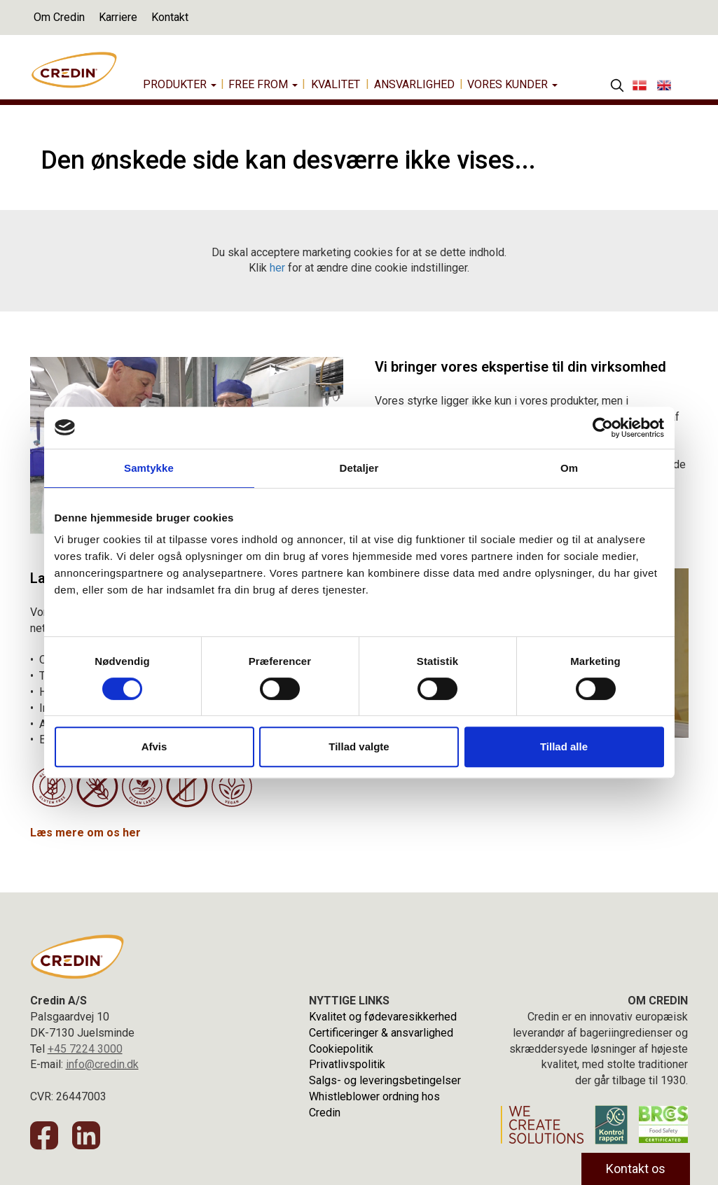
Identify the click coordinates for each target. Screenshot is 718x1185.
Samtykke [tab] (149, 468)
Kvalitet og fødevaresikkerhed (383, 1016)
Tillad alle (564, 746)
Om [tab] (569, 468)
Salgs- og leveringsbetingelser (385, 1080)
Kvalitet (335, 84)
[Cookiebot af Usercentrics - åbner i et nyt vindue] (602, 427)
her (277, 267)
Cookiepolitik (341, 1049)
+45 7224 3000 (85, 1049)
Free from (263, 84)
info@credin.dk (102, 1064)
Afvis (154, 746)
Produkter (179, 84)
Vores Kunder (512, 84)
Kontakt (169, 17)
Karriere (118, 17)
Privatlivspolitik (347, 1064)
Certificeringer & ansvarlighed (381, 1032)
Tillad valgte (359, 746)
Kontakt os (635, 1168)
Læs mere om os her (85, 832)
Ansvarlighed (414, 84)
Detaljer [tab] (359, 468)
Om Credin (59, 17)
